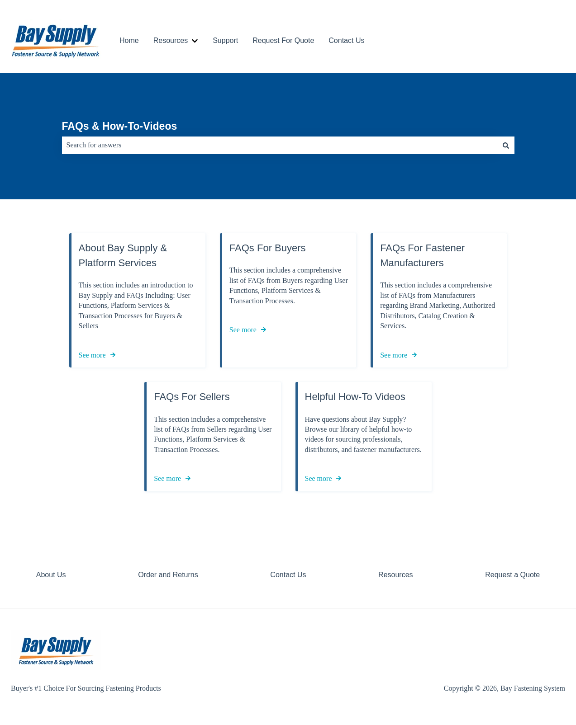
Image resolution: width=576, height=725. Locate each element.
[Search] (505, 145)
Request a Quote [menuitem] (512, 575)
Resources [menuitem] (395, 575)
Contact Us (346, 40)
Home (129, 40)
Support (225, 40)
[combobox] (279, 145)
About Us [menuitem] (51, 575)
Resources (170, 40)
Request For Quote (283, 40)
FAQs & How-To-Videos (119, 126)
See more (92, 355)
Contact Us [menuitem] (288, 575)
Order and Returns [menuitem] (168, 575)
